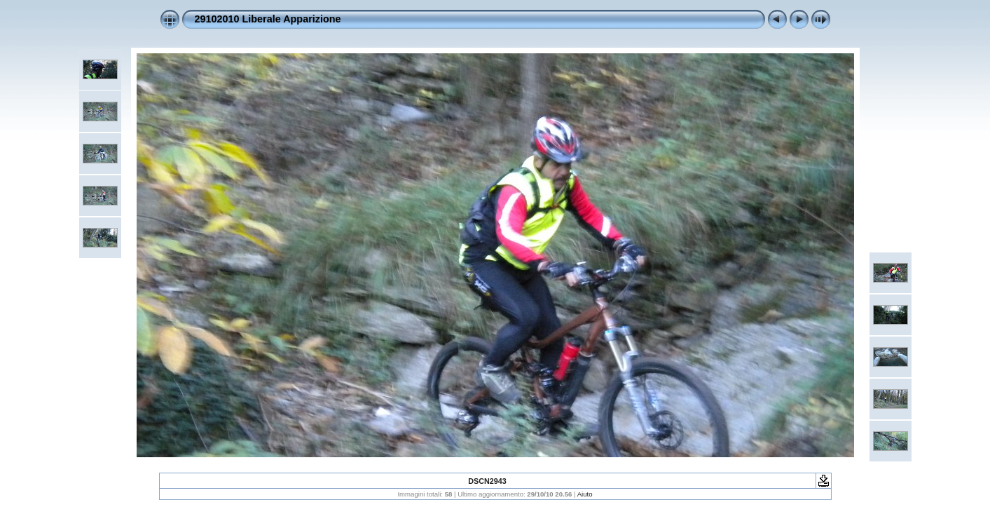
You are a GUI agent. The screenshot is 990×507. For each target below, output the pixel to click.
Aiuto (585, 494)
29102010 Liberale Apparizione (268, 19)
